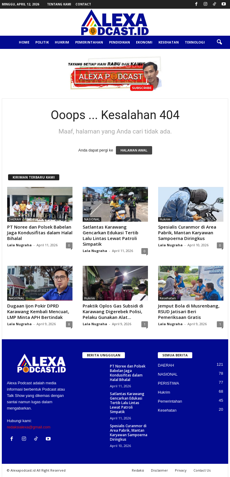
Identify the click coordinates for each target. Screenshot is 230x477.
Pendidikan (119, 42)
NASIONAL (92, 219)
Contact (83, 4)
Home (24, 42)
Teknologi (195, 42)
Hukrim (62, 42)
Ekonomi (144, 42)
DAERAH (15, 219)
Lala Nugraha (19, 245)
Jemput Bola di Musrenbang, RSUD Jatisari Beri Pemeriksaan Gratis (189, 311)
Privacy (181, 470)
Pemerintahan (89, 42)
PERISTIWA (168, 383)
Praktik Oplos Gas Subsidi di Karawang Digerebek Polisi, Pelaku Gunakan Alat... (113, 311)
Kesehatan (168, 42)
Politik (42, 42)
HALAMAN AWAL (133, 150)
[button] (219, 42)
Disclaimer (159, 470)
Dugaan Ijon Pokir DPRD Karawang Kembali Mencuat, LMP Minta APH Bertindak (38, 311)
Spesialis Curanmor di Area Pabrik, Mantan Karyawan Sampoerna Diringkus (187, 232)
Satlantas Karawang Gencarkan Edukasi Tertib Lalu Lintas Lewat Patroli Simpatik (110, 235)
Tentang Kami (59, 4)
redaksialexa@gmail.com (28, 427)
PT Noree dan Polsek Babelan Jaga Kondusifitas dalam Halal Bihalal (39, 232)
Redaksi (138, 470)
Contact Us (202, 470)
